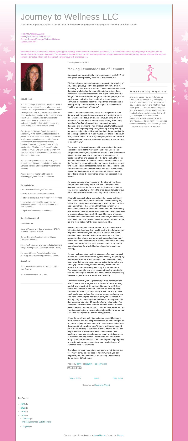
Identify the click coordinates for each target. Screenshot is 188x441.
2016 (23, 408)
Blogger (120, 435)
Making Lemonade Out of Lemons (96, 69)
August (26, 426)
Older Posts (118, 378)
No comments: (100, 364)
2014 (23, 411)
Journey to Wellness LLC (69, 17)
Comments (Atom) (102, 385)
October (26, 419)
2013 (23, 415)
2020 (23, 404)
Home (96, 378)
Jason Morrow (99, 435)
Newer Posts (75, 378)
